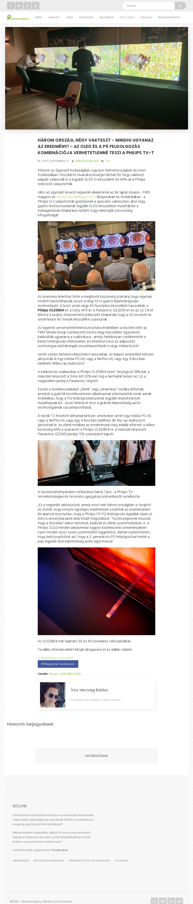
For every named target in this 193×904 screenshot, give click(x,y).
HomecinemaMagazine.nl (76, 194)
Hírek (38, 17)
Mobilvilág (86, 17)
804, (70, 670)
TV (107, 157)
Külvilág (146, 17)
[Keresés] (180, 5)
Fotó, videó (127, 17)
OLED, (63, 670)
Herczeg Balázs (87, 157)
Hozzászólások (96, 749)
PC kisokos (122, 854)
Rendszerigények (169, 17)
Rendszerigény (32, 894)
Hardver (53, 17)
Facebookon (59, 843)
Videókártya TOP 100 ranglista (89, 854)
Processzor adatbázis (48, 854)
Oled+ (78, 670)
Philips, (54, 670)
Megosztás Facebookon (58, 660)
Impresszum (21, 854)
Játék (69, 17)
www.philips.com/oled (55, 655)
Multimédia (107, 17)
